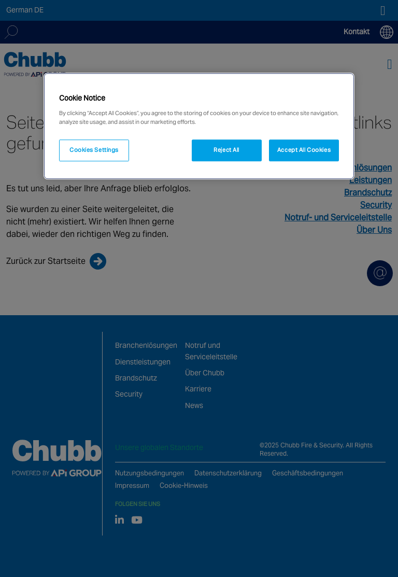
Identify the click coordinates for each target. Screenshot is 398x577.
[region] (199, 126)
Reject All (226, 149)
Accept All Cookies (304, 149)
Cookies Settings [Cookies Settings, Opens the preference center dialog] (94, 149)
